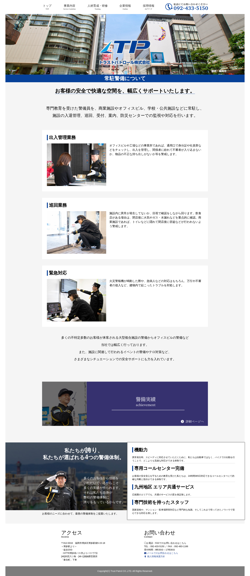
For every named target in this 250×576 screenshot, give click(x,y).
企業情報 (125, 7)
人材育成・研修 (98, 7)
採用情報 (148, 7)
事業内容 (69, 7)
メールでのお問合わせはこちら (161, 553)
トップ (47, 7)
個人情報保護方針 (154, 556)
